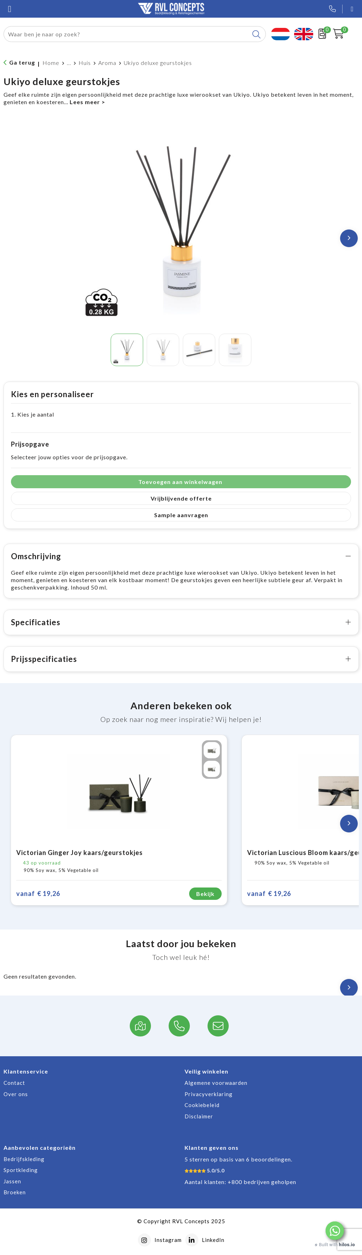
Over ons (16, 1094)
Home (50, 62)
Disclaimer (199, 1116)
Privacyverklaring (209, 1094)
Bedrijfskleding (24, 1159)
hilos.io (347, 1244)
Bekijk (205, 893)
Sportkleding (21, 1170)
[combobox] (127, 34)
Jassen (12, 1181)
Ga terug (22, 62)
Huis (84, 62)
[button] (335, 1230)
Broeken (15, 1192)
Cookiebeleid (202, 1105)
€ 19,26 (38, 894)
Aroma (107, 62)
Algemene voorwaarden (216, 1083)
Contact (14, 1083)
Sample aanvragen (181, 515)
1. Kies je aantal (32, 414)
